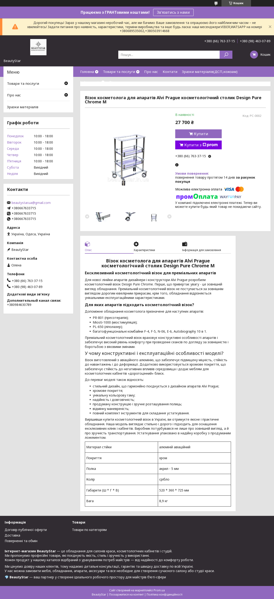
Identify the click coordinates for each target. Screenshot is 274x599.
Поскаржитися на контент (126, 594)
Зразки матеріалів (22, 107)
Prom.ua (159, 590)
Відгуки (116, 82)
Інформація (90, 82)
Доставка (12, 535)
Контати (170, 71)
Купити (201, 133)
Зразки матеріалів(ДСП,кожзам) (210, 71)
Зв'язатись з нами (173, 12)
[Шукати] (226, 55)
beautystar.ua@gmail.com (31, 203)
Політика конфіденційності (164, 594)
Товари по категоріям (89, 529)
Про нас (151, 71)
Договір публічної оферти (26, 529)
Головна (87, 71)
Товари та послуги (119, 71)
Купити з (201, 144)
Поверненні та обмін (21, 541)
